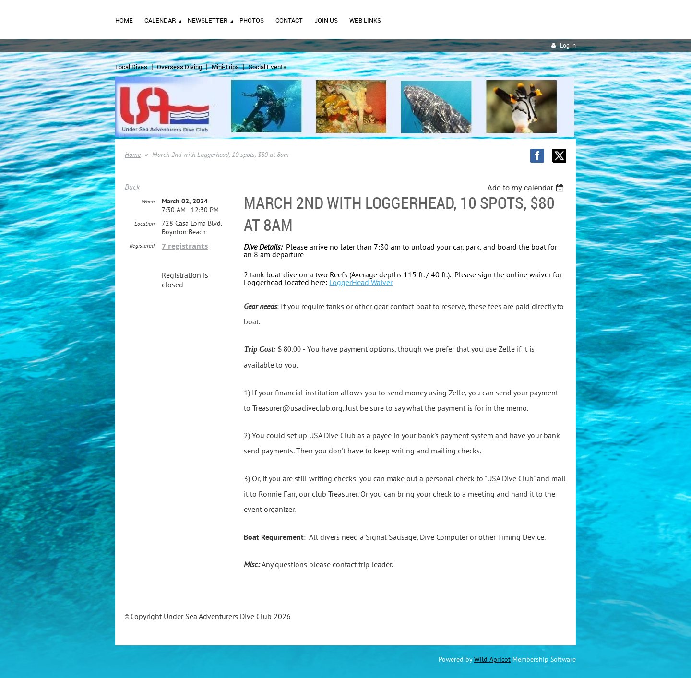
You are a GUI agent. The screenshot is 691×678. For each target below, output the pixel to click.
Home (133, 154)
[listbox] (526, 188)
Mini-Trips (225, 66)
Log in (568, 45)
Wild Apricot (492, 659)
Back (132, 186)
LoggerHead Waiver (361, 282)
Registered (142, 245)
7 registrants (185, 246)
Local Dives (131, 66)
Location (144, 223)
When (148, 201)
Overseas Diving (179, 66)
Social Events (267, 66)
